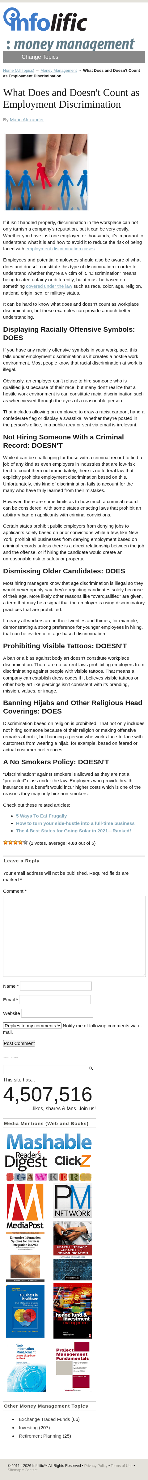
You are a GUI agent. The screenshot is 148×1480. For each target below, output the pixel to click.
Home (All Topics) (18, 70)
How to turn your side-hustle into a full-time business (75, 823)
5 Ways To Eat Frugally (41, 815)
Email (10, 999)
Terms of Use (122, 1466)
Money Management (58, 70)
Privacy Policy (96, 1466)
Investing (28, 1427)
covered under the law (49, 286)
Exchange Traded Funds (44, 1419)
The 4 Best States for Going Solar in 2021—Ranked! (73, 830)
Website (11, 1013)
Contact (31, 1470)
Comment (15, 891)
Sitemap (14, 1470)
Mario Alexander (27, 119)
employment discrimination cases (60, 248)
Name (11, 986)
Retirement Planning (40, 1436)
